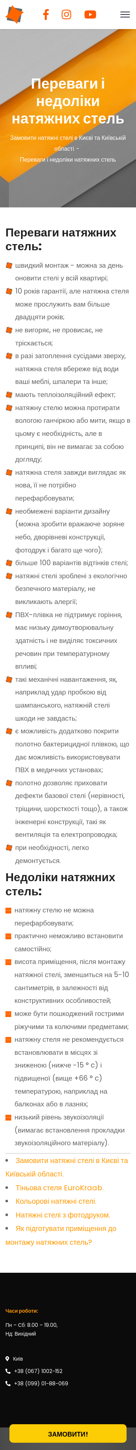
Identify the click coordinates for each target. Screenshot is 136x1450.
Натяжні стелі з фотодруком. (63, 1215)
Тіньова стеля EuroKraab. (60, 1188)
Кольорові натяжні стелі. (56, 1201)
